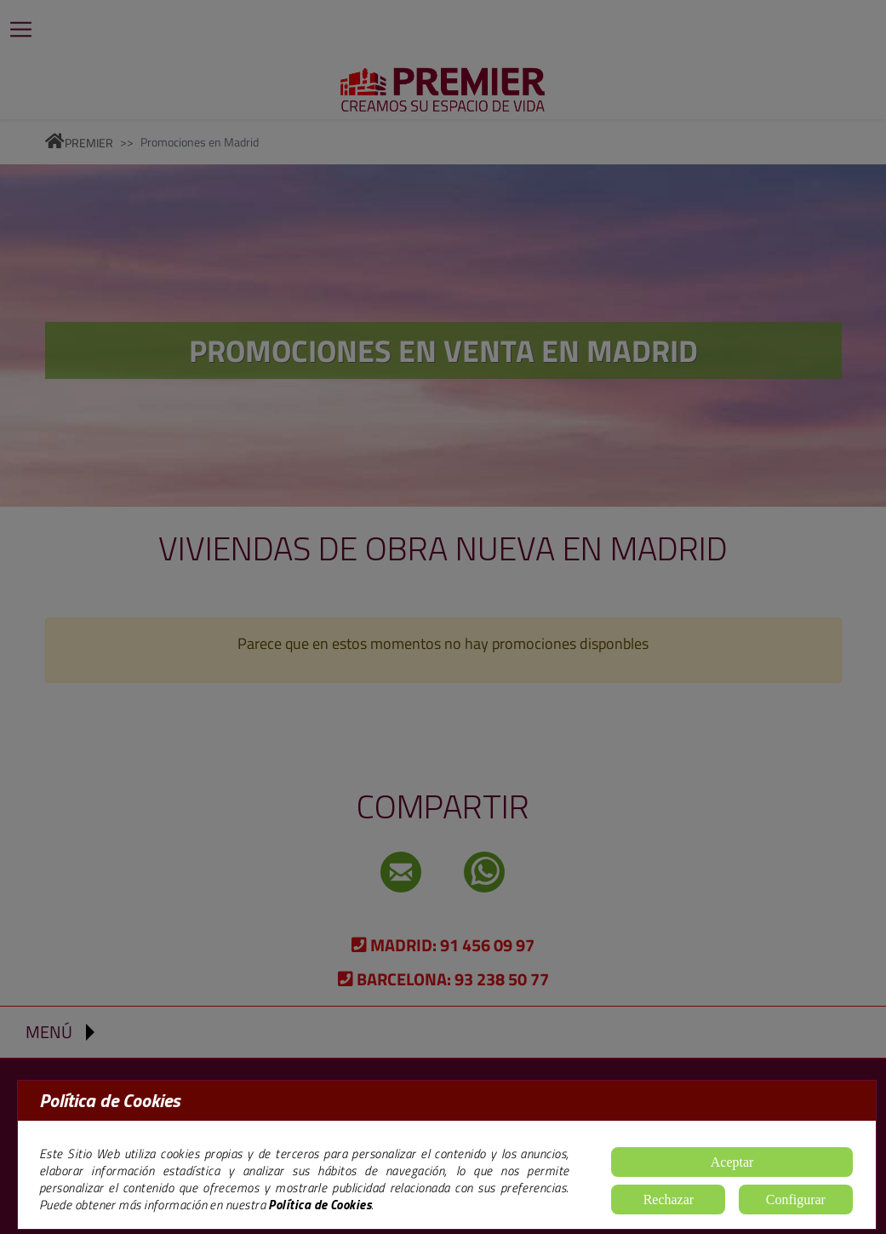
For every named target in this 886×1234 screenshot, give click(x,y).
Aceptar (732, 1162)
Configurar (796, 1199)
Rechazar (669, 1199)
